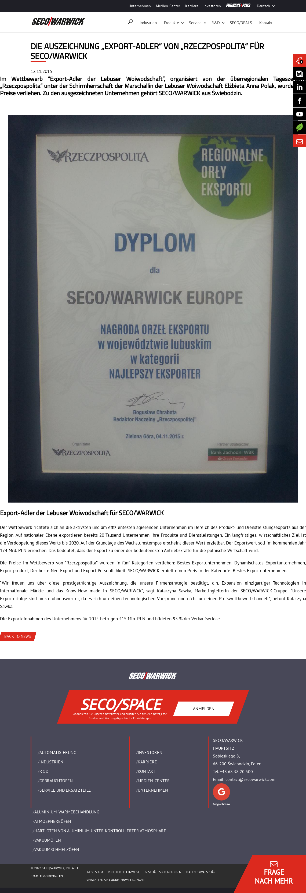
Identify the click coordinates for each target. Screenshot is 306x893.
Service (195, 22)
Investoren (212, 5)
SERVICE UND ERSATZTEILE (65, 790)
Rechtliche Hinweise (124, 872)
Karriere (191, 5)
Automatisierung (57, 752)
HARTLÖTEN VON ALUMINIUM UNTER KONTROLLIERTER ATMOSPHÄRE (100, 830)
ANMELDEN (203, 708)
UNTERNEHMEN (153, 790)
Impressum (94, 872)
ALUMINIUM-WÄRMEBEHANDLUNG (66, 811)
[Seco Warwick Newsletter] (299, 73)
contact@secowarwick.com (250, 779)
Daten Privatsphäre (201, 872)
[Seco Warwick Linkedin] (299, 87)
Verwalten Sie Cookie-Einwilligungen (115, 880)
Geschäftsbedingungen (163, 872)
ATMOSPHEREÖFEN (52, 821)
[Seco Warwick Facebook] (299, 100)
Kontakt (265, 22)
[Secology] (299, 127)
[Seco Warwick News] (299, 60)
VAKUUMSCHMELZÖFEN (56, 849)
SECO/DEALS (241, 22)
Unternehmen (140, 5)
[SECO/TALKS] (299, 114)
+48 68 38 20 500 (236, 771)
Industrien (148, 22)
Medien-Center (168, 5)
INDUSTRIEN (51, 761)
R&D (216, 22)
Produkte (171, 22)
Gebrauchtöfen (56, 780)
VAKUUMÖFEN (47, 840)
